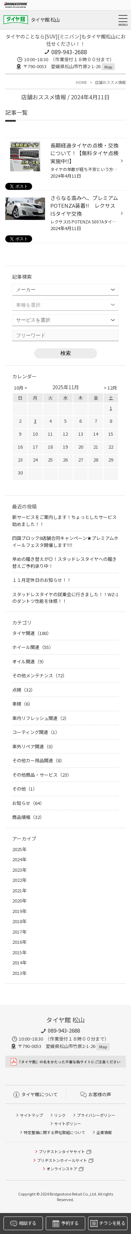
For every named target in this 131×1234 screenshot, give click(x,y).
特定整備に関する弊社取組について (54, 1132)
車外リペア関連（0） (34, 746)
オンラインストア (61, 1168)
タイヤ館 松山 (45, 19)
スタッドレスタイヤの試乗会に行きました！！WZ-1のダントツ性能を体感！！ (65, 598)
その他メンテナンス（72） (39, 675)
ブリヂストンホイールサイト (62, 1160)
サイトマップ (31, 1115)
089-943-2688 (69, 52)
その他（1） (24, 788)
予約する (65, 1223)
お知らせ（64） (28, 803)
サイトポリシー (67, 1123)
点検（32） (23, 689)
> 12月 (110, 387)
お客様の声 (95, 1094)
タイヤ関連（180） (31, 633)
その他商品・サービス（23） (42, 774)
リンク (60, 1115)
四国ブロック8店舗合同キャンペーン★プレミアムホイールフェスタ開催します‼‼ (65, 541)
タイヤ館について (35, 1094)
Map (108, 67)
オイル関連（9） (29, 661)
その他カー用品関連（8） (38, 760)
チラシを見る (107, 1223)
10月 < (20, 387)
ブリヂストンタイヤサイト (62, 1151)
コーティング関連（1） (36, 732)
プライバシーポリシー (96, 1115)
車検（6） (22, 703)
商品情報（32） (28, 817)
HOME (81, 82)
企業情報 (104, 1132)
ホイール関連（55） (32, 647)
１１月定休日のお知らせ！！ (41, 580)
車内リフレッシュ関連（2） (40, 718)
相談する (23, 1223)
